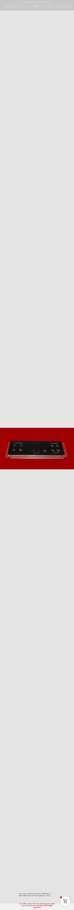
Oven (34, 904)
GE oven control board (37, 905)
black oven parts (45, 904)
